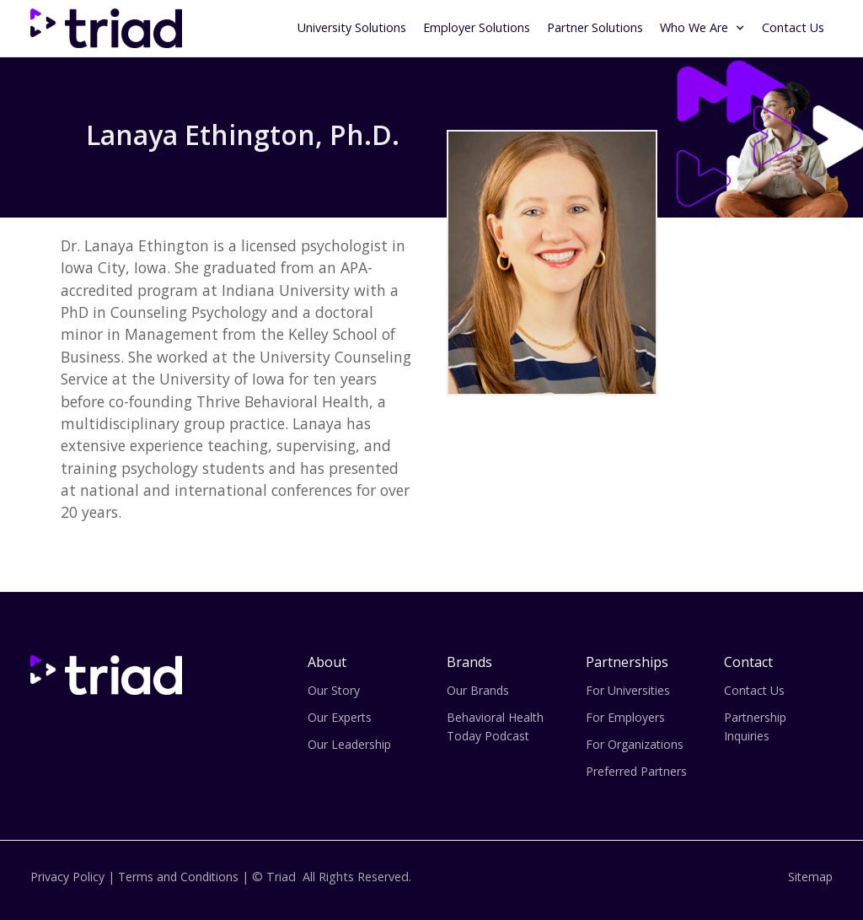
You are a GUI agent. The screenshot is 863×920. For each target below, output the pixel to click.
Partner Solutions (595, 27)
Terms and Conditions (178, 877)
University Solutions (351, 27)
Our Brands (478, 690)
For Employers (625, 717)
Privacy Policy (67, 877)
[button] (702, 26)
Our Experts (340, 717)
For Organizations (634, 744)
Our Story (334, 690)
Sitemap (810, 877)
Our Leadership (349, 744)
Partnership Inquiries (755, 726)
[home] (106, 28)
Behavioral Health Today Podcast (495, 726)
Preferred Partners (636, 771)
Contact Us (793, 27)
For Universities (628, 690)
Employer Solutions (476, 27)
